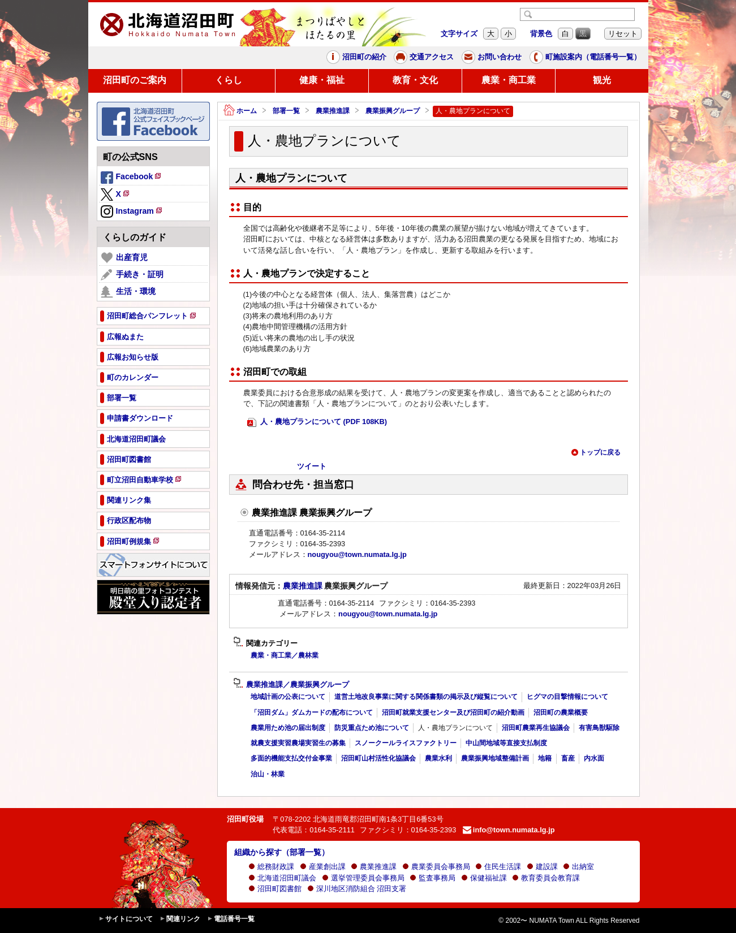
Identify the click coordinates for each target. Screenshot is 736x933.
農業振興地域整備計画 (495, 758)
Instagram (132, 212)
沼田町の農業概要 (560, 712)
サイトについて (125, 919)
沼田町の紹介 (356, 57)
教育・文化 (415, 80)
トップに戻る (596, 452)
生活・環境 (128, 292)
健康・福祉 (322, 80)
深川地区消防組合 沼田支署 (357, 888)
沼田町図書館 (275, 888)
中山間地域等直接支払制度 (506, 743)
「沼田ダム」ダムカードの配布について (312, 712)
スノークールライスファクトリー (406, 743)
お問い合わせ (492, 57)
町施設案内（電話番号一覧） (585, 57)
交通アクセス (424, 57)
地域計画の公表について (288, 696)
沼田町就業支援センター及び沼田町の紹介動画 (453, 712)
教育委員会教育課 (546, 878)
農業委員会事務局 (436, 866)
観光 (602, 80)
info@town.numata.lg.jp (509, 830)
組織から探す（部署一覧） (281, 852)
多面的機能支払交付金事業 (291, 758)
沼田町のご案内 (134, 80)
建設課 (542, 866)
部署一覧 (286, 110)
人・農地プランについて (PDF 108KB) (317, 422)
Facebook (132, 178)
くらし (228, 80)
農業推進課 (333, 110)
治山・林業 (268, 774)
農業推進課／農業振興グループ (291, 685)
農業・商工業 (508, 80)
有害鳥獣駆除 (599, 727)
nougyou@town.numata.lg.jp (357, 554)
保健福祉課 (484, 878)
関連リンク (180, 919)
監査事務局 (432, 878)
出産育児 (124, 258)
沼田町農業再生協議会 (536, 727)
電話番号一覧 (231, 919)
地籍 (545, 758)
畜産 (568, 758)
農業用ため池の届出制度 (288, 727)
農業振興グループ (392, 110)
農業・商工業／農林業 (284, 655)
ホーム (240, 111)
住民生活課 (498, 866)
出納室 (578, 866)
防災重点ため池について (371, 727)
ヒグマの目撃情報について (567, 696)
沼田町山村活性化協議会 (378, 758)
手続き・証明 (132, 275)
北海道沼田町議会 (282, 878)
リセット (623, 33)
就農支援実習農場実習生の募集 (298, 743)
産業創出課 (323, 866)
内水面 (594, 758)
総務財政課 (271, 866)
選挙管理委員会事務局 (363, 878)
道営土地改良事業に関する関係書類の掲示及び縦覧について (426, 696)
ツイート (311, 466)
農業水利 (438, 758)
